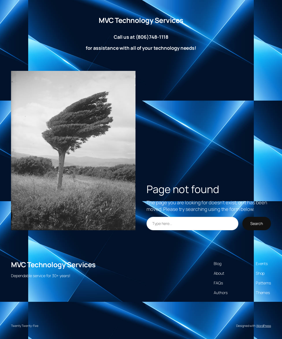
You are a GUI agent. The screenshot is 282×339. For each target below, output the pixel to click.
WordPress (263, 326)
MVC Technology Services (141, 20)
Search (256, 223)
